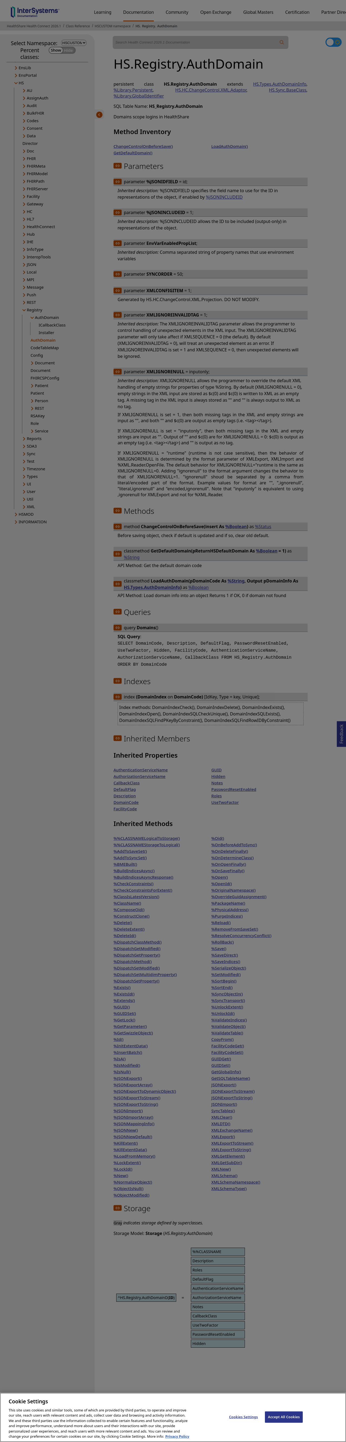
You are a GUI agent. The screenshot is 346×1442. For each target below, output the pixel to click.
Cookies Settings (243, 1422)
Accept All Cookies (284, 1422)
